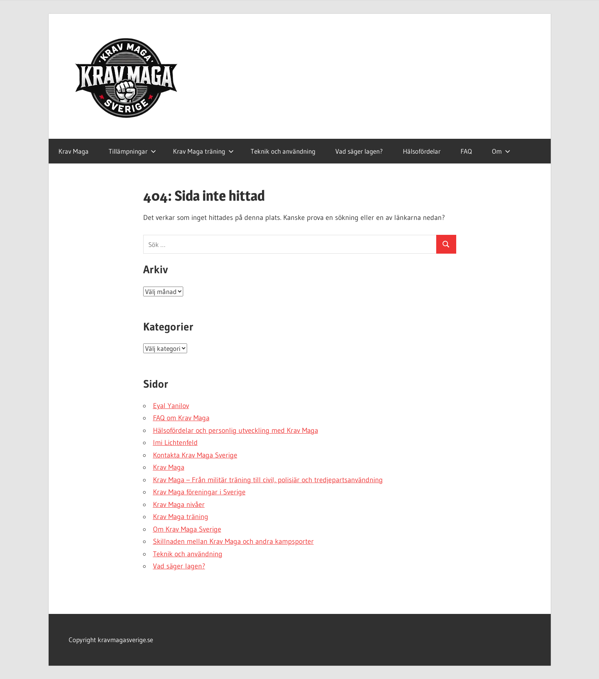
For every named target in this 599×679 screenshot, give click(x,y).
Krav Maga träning (203, 151)
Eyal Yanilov (171, 405)
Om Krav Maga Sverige (187, 529)
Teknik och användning (283, 151)
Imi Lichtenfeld (175, 442)
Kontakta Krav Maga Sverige (195, 455)
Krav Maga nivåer (179, 504)
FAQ (466, 151)
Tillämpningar (132, 151)
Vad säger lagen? (359, 151)
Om (501, 151)
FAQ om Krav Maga (181, 418)
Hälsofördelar (422, 151)
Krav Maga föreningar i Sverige (199, 492)
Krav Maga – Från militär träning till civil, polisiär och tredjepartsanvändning (268, 480)
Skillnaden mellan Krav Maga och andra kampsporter (233, 541)
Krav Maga (73, 151)
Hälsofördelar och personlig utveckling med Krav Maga (235, 430)
